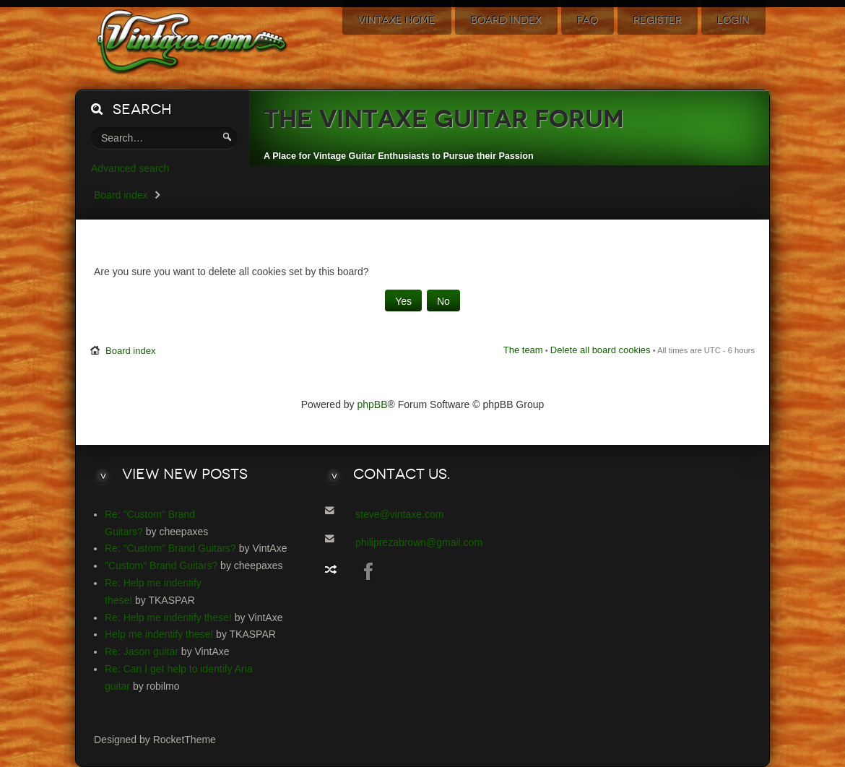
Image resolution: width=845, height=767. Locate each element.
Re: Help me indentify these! (168, 617)
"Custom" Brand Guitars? (161, 565)
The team (523, 349)
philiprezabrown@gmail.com (418, 542)
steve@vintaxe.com (399, 514)
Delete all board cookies (600, 349)
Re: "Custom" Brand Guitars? (170, 548)
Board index (121, 195)
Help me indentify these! (159, 634)
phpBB (373, 404)
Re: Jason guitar (141, 651)
